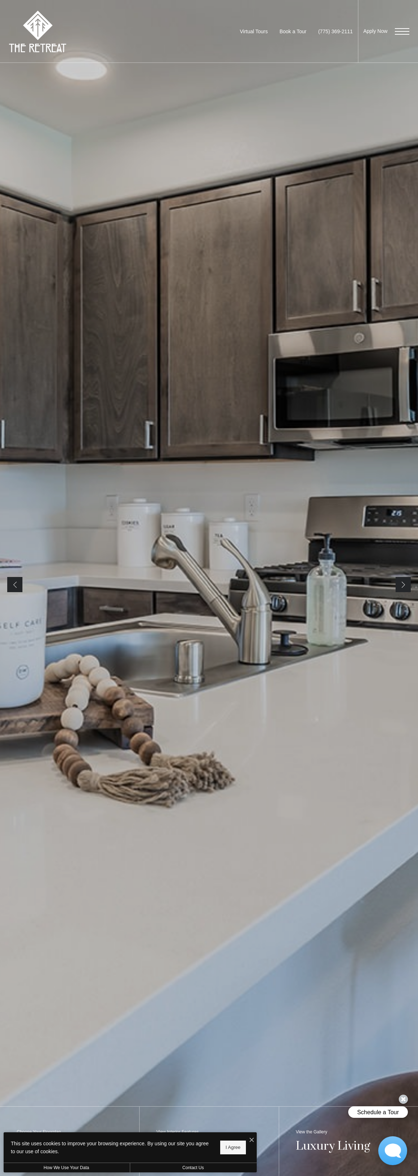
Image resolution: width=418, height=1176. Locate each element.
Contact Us (193, 1167)
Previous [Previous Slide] (14, 584)
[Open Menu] (402, 31)
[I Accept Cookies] (251, 1140)
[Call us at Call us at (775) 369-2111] (335, 31)
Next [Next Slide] (403, 584)
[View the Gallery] (348, 1141)
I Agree (233, 1147)
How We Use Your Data (66, 1167)
